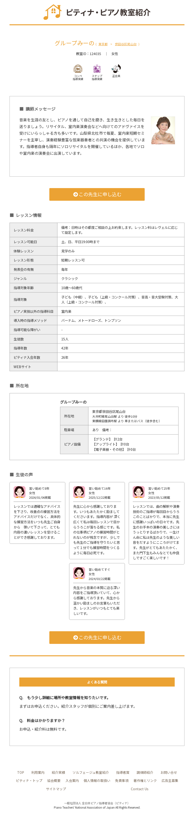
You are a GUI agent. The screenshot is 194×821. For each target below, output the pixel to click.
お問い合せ (169, 772)
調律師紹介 (145, 772)
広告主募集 (170, 780)
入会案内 (72, 780)
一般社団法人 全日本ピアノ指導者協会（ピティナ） (97, 803)
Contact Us (139, 788)
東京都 (103, 44)
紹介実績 (59, 772)
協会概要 (54, 780)
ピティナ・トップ (29, 780)
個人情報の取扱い (97, 780)
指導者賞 (123, 772)
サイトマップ (56, 788)
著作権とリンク (145, 780)
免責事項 (121, 780)
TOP (21, 772)
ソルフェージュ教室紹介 (91, 772)
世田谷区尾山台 (126, 44)
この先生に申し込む (97, 194)
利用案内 (38, 772)
